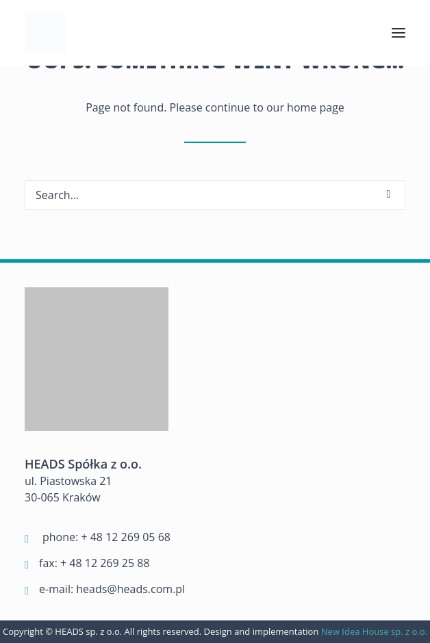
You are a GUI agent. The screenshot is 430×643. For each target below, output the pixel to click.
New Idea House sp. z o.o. (374, 631)
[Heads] (45, 32)
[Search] (215, 195)
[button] (398, 33)
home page (315, 107)
